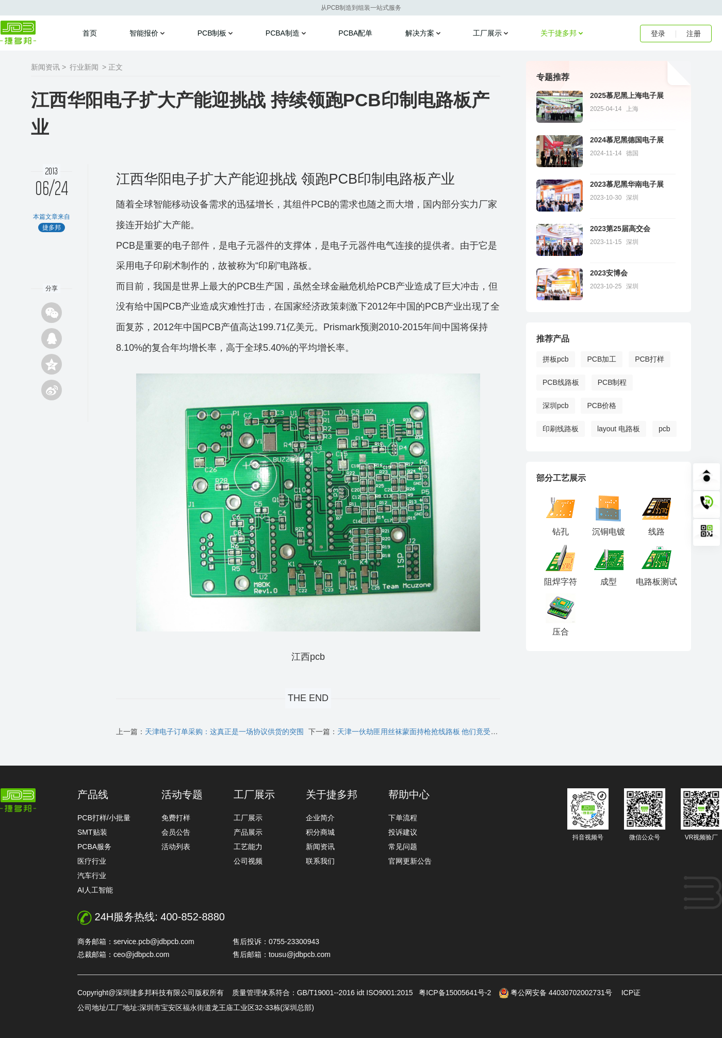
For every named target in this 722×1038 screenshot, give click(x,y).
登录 (658, 33)
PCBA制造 (283, 33)
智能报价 (143, 33)
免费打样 (175, 818)
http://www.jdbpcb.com (18, 800)
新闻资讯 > (48, 67)
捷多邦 (18, 32)
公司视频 (248, 861)
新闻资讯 (320, 846)
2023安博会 (609, 273)
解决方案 (419, 33)
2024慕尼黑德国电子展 (627, 140)
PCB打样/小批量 (103, 818)
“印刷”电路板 (281, 266)
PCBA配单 (355, 33)
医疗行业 (91, 861)
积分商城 (320, 832)
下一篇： (404, 731)
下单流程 (402, 818)
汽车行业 (91, 875)
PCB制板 (212, 33)
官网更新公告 (410, 861)
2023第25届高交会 (620, 228)
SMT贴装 (92, 832)
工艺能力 (248, 846)
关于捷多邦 (558, 33)
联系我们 (320, 861)
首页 (90, 33)
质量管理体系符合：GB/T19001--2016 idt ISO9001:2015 (324, 992)
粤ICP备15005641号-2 (455, 992)
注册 (693, 33)
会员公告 (175, 832)
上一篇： (210, 731)
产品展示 (248, 832)
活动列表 (175, 846)
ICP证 (631, 992)
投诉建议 (402, 832)
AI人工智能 (95, 890)
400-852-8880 (192, 916)
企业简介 (320, 818)
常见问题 (402, 846)
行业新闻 (84, 67)
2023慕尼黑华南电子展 (627, 184)
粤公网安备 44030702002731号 (561, 992)
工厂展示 (487, 33)
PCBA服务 (94, 846)
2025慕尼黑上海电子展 (627, 95)
